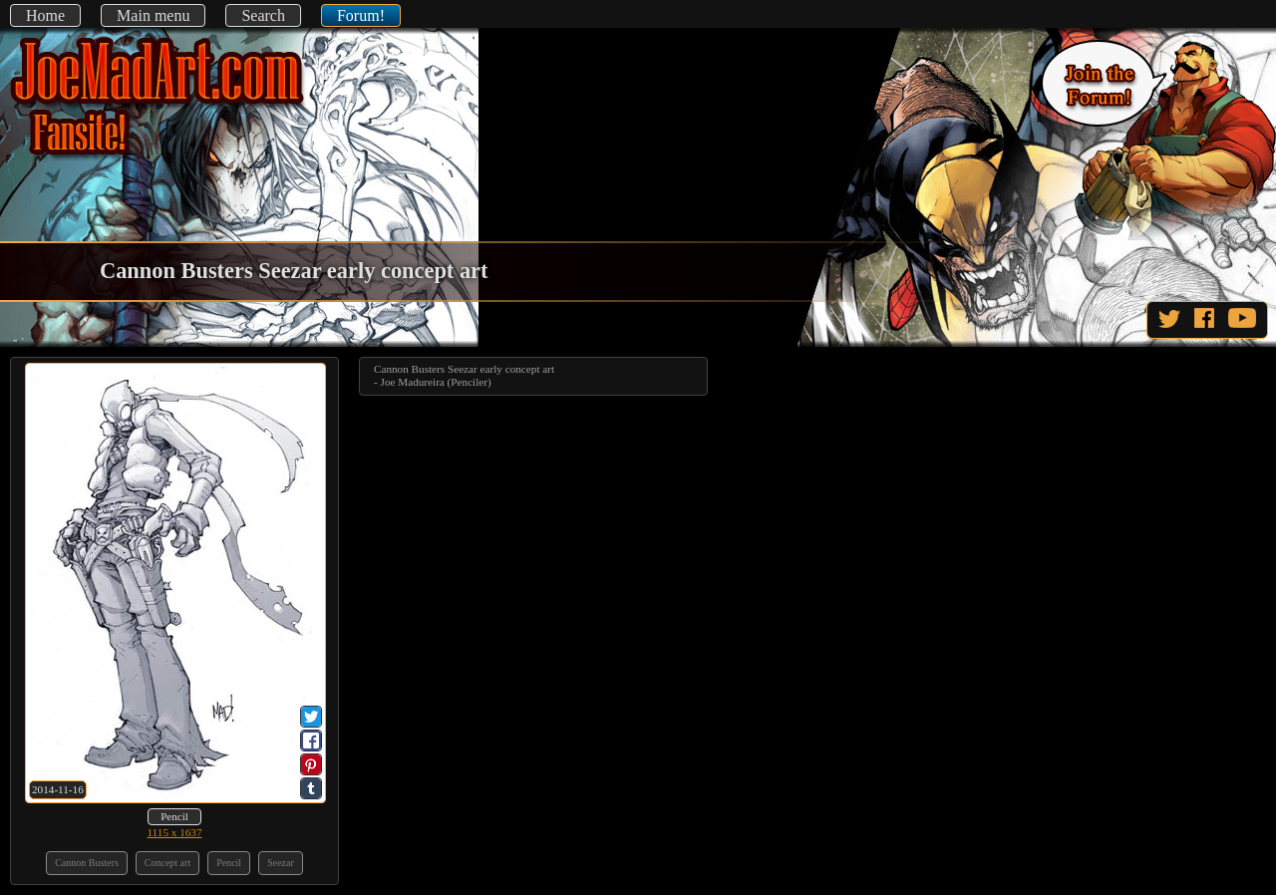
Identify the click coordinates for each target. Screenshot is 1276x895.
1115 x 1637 (174, 832)
